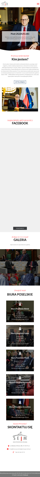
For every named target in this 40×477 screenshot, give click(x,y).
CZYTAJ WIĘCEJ (20, 89)
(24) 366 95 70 (20, 452)
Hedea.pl (25, 475)
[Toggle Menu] (38, 4)
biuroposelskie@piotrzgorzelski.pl (20, 449)
